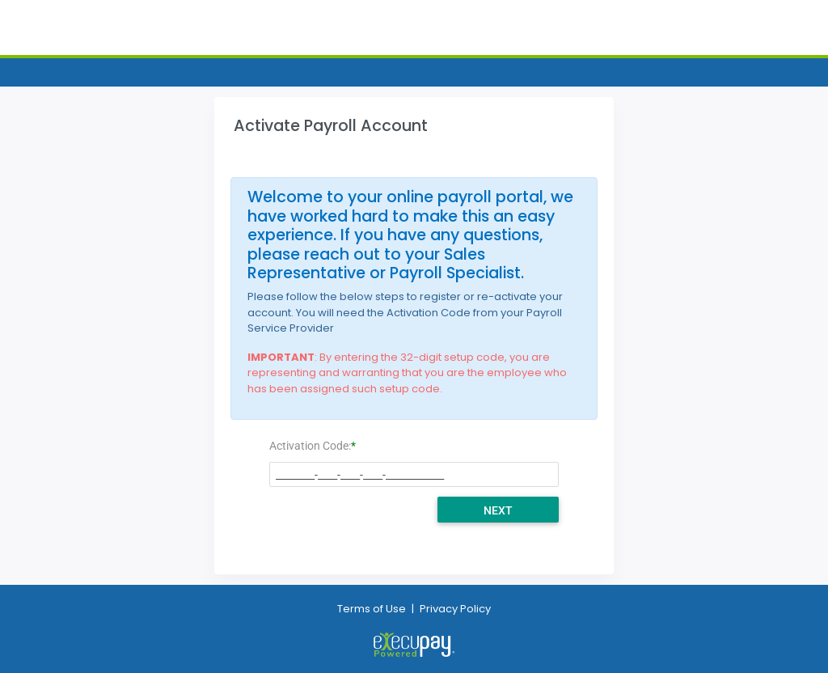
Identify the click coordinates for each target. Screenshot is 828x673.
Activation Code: (310, 445)
